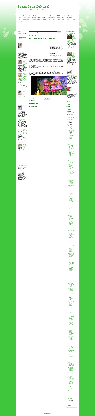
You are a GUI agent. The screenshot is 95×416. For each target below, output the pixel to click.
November (70, 114)
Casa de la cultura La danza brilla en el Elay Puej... (70, 176)
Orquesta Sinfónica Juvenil (36, 19)
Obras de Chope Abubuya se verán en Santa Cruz (71, 318)
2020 (68, 103)
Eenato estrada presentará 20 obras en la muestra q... (71, 132)
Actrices (25, 12)
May (69, 124)
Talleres (63, 19)
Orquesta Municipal (26, 19)
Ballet (42, 12)
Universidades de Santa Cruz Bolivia (71, 69)
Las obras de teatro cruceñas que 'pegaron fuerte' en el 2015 (22, 160)
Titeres (25, 21)
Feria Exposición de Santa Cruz (71, 34)
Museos (58, 17)
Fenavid (41, 15)
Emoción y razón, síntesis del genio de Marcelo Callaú (70, 206)
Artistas (37, 12)
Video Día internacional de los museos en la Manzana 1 (71, 244)
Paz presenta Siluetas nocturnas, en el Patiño (71, 269)
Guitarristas (34, 17)
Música (63, 17)
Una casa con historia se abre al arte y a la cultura (25, 62)
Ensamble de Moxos (22, 15)
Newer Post (32, 137)
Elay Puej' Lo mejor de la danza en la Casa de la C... (70, 217)
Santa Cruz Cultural (33, 6)
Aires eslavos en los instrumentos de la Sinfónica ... (71, 303)
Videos (30, 21)
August (69, 119)
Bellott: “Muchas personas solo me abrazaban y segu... (71, 285)
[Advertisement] (47, 26)
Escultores (29, 15)
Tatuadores (68, 19)
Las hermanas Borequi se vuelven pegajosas (70, 369)
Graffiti (25, 17)
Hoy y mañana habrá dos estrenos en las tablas (71, 280)
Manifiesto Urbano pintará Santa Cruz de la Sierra (71, 343)
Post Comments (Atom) (49, 140)
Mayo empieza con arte (71, 351)
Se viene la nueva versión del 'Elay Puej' (71, 161)
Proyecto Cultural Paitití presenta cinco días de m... (71, 211)
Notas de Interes (69, 17)
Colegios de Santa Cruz (72, 85)
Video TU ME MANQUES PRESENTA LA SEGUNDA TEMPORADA (71, 190)
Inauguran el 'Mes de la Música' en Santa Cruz (70, 323)
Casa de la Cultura (52, 12)
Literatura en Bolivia (71, 51)
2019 (68, 104)
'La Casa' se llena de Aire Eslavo (71, 347)
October (70, 116)
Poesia (49, 19)
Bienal (46, 12)
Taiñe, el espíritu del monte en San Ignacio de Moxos (71, 264)
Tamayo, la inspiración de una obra (71, 359)
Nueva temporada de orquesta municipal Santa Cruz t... (71, 387)
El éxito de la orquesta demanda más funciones (71, 200)
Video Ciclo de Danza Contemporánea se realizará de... (71, 153)
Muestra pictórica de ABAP (70, 298)
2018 (68, 106)
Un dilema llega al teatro (71, 186)
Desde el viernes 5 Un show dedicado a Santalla (71, 127)
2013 (68, 405)
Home (47, 137)
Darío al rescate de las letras (71, 231)
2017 (68, 107)
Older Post (61, 137)
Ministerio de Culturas (51, 17)
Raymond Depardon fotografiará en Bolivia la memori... (71, 332)
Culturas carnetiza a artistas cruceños (70, 250)
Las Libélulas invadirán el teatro (70, 313)
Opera (20, 19)
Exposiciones (35, 15)
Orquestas (44, 19)
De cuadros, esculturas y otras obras (71, 289)
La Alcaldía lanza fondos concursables (71, 382)
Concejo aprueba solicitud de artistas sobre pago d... (71, 355)
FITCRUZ (58, 15)
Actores (20, 12)
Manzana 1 (44, 17)
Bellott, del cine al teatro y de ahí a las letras (71, 141)
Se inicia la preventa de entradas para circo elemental (22, 119)
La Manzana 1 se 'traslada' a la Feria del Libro (71, 223)
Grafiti (29, 17)
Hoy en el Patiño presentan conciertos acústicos (71, 228)
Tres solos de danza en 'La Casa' (71, 158)
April (69, 396)
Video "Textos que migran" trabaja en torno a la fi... (71, 338)
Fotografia (63, 15)
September (70, 117)
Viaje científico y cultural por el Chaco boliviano (71, 259)
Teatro (74, 19)
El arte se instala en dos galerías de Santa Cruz (71, 182)
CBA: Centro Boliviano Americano (63, 12)
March (69, 398)
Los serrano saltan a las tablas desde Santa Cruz (71, 195)
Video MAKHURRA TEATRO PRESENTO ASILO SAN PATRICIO (71, 275)
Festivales (46, 15)
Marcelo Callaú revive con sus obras (71, 240)
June (69, 122)
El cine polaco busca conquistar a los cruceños (71, 378)
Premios (54, 19)
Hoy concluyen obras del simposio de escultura (71, 137)
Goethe (20, 17)
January (70, 401)
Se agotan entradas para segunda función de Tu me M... (71, 166)
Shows (59, 19)
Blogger (49, 413)
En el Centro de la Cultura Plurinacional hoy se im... (71, 327)
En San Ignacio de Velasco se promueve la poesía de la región (22, 171)
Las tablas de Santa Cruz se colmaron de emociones (71, 172)
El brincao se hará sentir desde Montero (25, 108)
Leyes (39, 17)
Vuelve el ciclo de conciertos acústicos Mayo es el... (71, 373)
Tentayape (20, 21)
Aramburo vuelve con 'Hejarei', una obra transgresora (71, 309)
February (70, 400)
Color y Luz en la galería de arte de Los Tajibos (71, 255)
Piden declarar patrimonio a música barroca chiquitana (71, 235)
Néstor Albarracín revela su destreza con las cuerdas (71, 293)
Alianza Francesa (31, 12)
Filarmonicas (52, 15)
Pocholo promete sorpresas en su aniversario (71, 364)
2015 (68, 111)
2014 (68, 403)
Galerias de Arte (70, 15)
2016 (68, 109)
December (70, 112)
